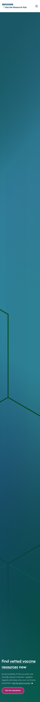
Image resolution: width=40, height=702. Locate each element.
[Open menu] (36, 6)
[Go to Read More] (22, 683)
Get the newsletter (13, 690)
